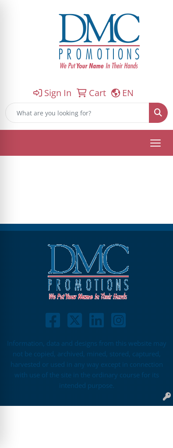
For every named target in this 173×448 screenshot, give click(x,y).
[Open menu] (155, 143)
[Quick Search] (77, 113)
